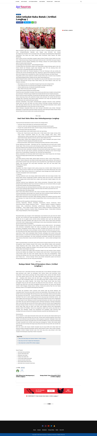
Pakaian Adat (50, 1)
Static (57, 429)
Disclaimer (44, 429)
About (34, 429)
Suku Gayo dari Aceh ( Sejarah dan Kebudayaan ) (29, 340)
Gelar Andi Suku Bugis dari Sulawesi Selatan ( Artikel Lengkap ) (32, 338)
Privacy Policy (51, 429)
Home (17, 1)
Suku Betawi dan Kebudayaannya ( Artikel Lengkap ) (25, 376)
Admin (22, 370)
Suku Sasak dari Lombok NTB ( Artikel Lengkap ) (29, 342)
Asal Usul (23, 367)
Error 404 (62, 429)
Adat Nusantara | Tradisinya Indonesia (48, 434)
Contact (39, 429)
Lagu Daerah (42, 1)
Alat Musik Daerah (33, 1)
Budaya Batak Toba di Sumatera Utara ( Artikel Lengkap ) (38, 265)
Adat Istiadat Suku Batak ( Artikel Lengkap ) (36, 18)
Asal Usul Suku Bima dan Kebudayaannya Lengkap (38, 118)
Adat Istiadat (24, 1)
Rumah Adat (57, 1)
